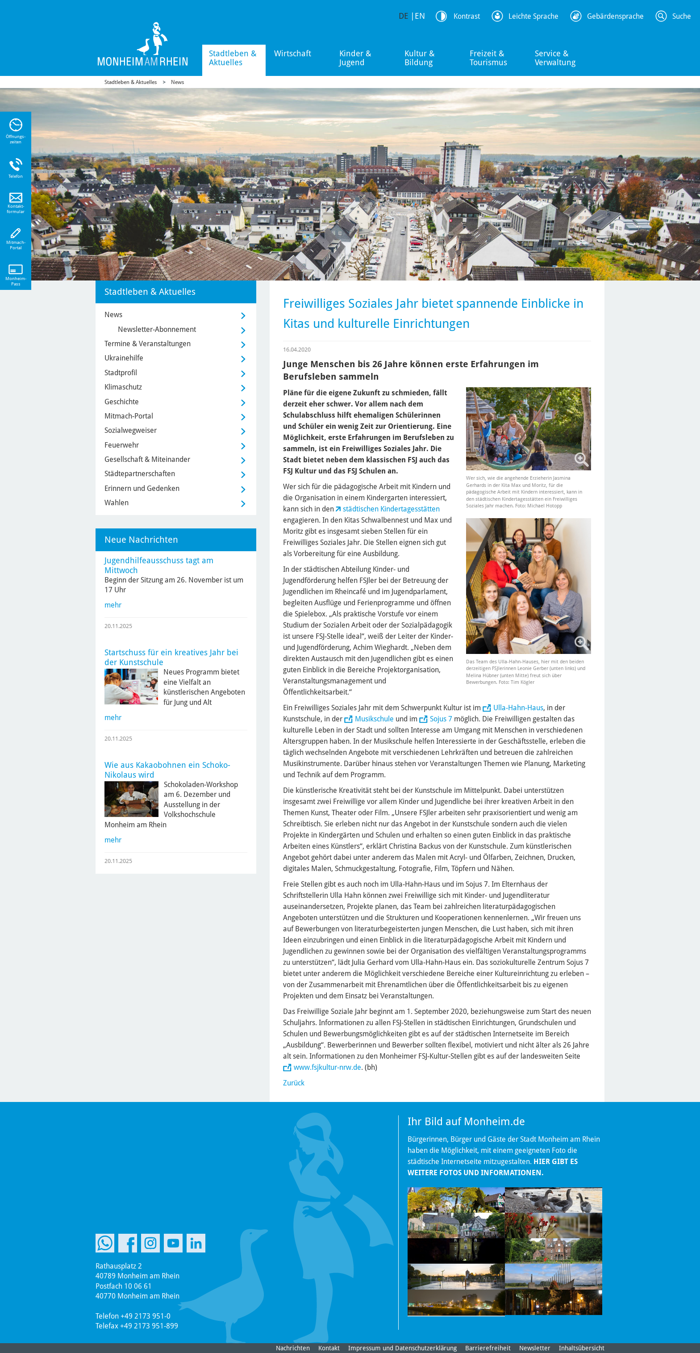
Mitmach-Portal (128, 416)
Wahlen (116, 502)
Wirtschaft (292, 53)
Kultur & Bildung (419, 58)
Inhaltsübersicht (581, 1348)
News (177, 82)
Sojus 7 (441, 719)
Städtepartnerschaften (139, 473)
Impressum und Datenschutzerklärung (402, 1348)
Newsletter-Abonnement (157, 329)
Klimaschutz (123, 387)
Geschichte (121, 402)
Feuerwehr (121, 445)
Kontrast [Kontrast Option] (467, 16)
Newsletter (534, 1348)
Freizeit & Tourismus (488, 58)
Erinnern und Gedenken (141, 488)
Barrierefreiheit (488, 1348)
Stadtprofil (120, 373)
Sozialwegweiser (130, 430)
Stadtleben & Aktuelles (233, 58)
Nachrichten (293, 1348)
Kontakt (329, 1348)
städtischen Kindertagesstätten (391, 509)
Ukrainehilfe (123, 358)
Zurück (293, 1083)
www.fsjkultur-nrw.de (327, 1067)
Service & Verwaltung (555, 58)
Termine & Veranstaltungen (147, 343)
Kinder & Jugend (355, 58)
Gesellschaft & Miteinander (147, 459)
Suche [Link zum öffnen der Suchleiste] (681, 16)
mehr (112, 605)
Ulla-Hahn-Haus (518, 708)
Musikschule (374, 719)
